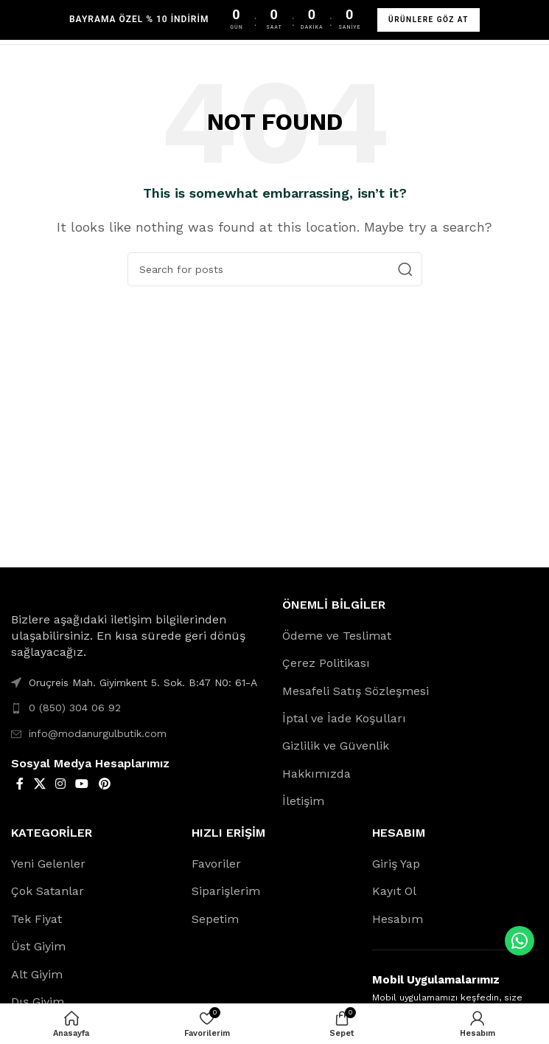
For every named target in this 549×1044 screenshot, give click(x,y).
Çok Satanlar (47, 891)
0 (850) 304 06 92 (75, 707)
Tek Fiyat (36, 919)
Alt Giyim (37, 974)
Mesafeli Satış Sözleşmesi (355, 691)
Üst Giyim (38, 946)
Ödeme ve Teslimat (336, 636)
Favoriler (216, 864)
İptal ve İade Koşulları (344, 718)
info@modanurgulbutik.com (98, 733)
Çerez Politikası (326, 663)
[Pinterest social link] (104, 783)
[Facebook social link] (20, 783)
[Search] (274, 269)
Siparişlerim (226, 891)
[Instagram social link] (60, 783)
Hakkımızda (316, 774)
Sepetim (215, 919)
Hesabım (397, 919)
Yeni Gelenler (48, 864)
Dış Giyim (37, 1002)
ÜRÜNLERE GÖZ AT (428, 19)
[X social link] (39, 783)
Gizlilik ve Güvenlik (335, 746)
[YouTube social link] (82, 783)
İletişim (303, 801)
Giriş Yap (396, 864)
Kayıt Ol (394, 891)
